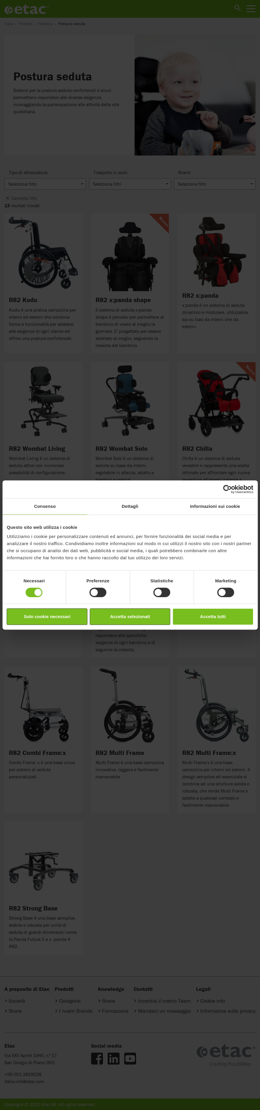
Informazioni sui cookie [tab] (215, 506)
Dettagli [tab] (130, 506)
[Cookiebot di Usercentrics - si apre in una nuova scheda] (227, 489)
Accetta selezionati (130, 616)
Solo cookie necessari (47, 616)
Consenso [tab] (45, 506)
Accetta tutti (213, 616)
